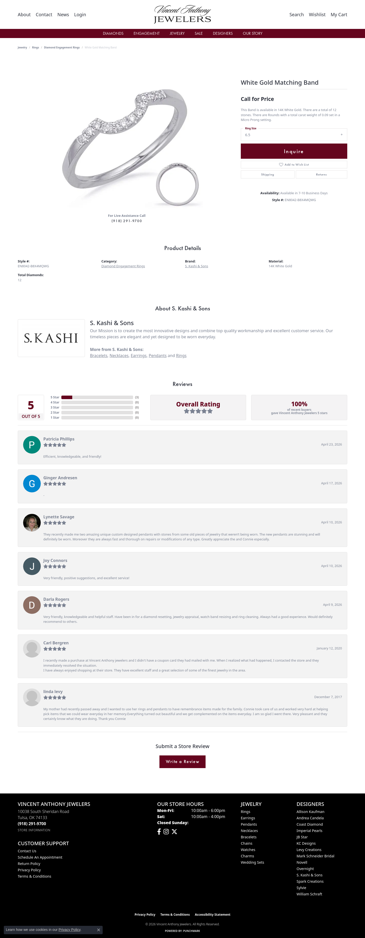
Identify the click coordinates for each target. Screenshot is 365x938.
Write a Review (182, 761)
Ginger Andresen (60, 478)
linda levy (53, 691)
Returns (321, 174)
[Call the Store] (32, 823)
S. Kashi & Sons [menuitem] (309, 875)
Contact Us (27, 850)
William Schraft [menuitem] (309, 894)
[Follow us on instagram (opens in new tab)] (166, 832)
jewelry (22, 47)
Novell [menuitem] (302, 862)
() (137, 397)
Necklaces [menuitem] (249, 830)
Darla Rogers (56, 599)
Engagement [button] (147, 33)
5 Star (55, 397)
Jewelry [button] (177, 33)
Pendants (158, 355)
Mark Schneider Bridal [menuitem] (315, 856)
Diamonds (113, 33)
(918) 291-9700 (127, 221)
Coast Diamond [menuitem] (310, 824)
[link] (24, 14)
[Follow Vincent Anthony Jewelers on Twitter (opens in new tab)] (174, 832)
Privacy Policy (29, 870)
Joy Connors (55, 560)
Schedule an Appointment (40, 857)
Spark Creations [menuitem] (310, 881)
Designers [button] (223, 33)
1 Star (55, 417)
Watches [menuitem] (248, 849)
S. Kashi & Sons (196, 266)
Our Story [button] (252, 33)
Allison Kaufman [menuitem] (310, 811)
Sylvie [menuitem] (301, 887)
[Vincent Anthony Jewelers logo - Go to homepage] (182, 14)
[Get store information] (34, 830)
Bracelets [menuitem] (249, 837)
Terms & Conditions (34, 876)
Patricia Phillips (59, 439)
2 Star (55, 412)
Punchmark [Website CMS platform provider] (191, 931)
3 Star (55, 407)
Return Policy (29, 863)
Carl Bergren (56, 643)
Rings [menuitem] (245, 811)
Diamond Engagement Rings (62, 47)
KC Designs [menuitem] (306, 843)
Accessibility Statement (212, 914)
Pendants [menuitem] (249, 824)
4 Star (55, 402)
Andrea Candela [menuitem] (310, 818)
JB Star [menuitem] (302, 837)
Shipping (267, 174)
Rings (35, 47)
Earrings (139, 355)
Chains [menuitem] (246, 843)
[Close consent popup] (98, 929)
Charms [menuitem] (247, 856)
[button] (80, 14)
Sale (199, 33)
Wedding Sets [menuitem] (252, 862)
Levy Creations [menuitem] (309, 849)
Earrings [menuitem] (248, 818)
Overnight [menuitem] (305, 868)
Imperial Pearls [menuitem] (309, 830)
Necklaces (119, 355)
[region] (127, 133)
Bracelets (98, 355)
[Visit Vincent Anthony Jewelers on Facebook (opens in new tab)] (159, 832)
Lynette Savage (58, 517)
